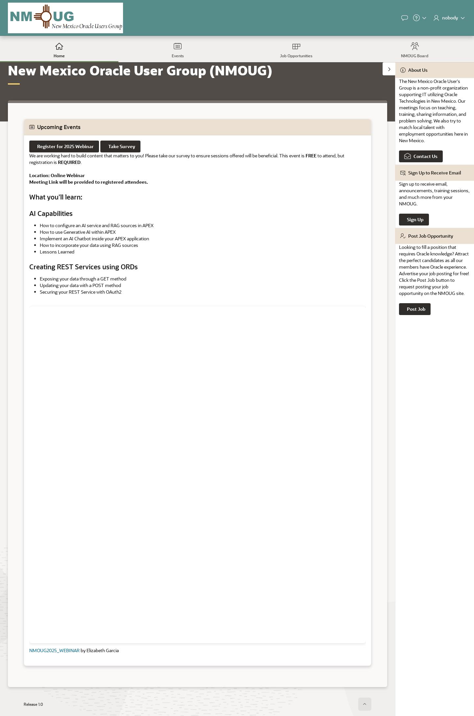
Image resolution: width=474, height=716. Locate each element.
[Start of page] (364, 704)
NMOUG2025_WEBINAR (54, 650)
